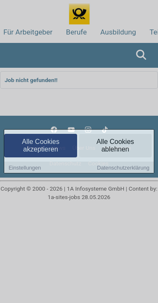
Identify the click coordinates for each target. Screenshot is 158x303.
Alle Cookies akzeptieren (40, 145)
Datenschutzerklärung (123, 168)
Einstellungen (24, 168)
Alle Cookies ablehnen (115, 145)
